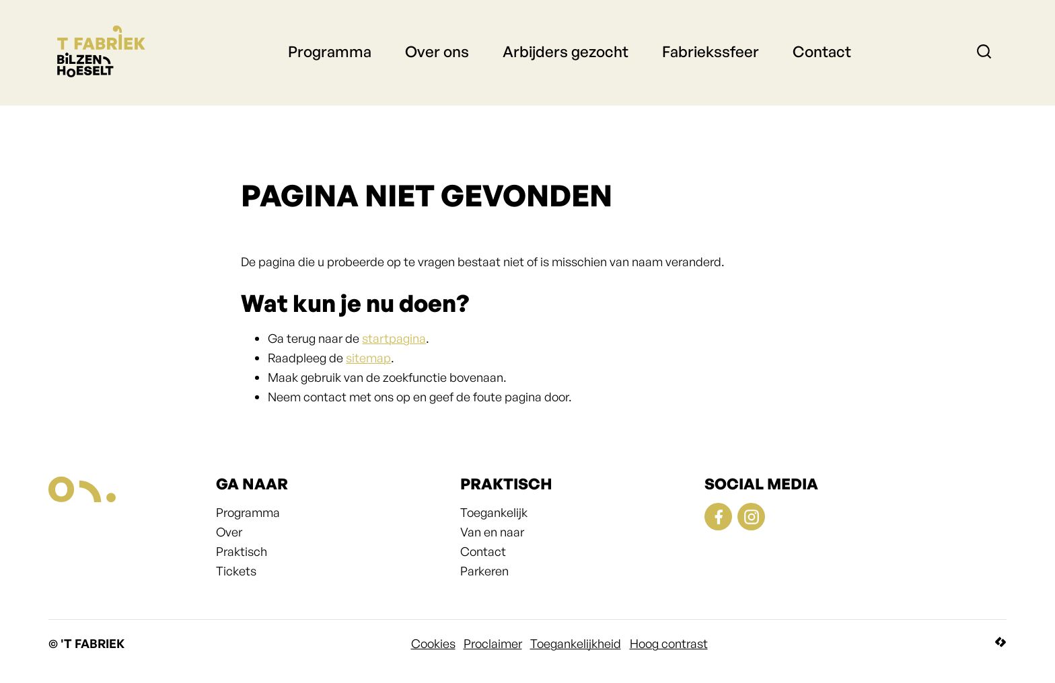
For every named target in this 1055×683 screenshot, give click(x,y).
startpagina (394, 338)
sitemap (368, 357)
